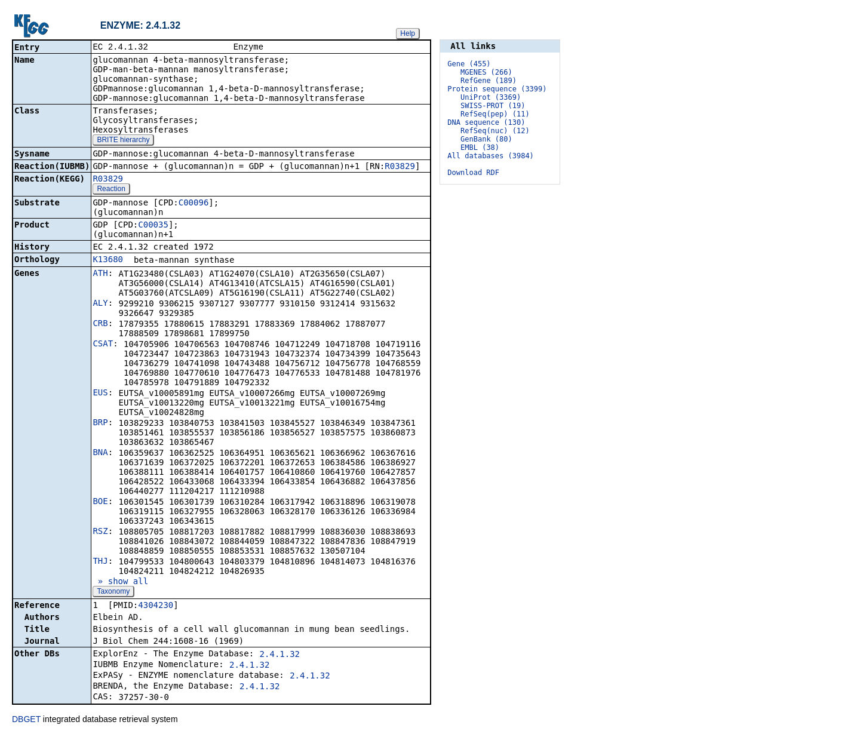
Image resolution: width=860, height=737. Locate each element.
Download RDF (473, 172)
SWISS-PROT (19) (492, 106)
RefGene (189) (488, 80)
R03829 (400, 167)
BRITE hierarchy (123, 141)
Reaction (111, 190)
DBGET (26, 720)
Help (407, 33)
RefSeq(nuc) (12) (495, 131)
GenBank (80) (486, 139)
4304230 (155, 606)
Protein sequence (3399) (496, 89)
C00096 (194, 203)
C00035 (153, 226)
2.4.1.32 (280, 655)
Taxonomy (113, 592)
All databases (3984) (490, 156)
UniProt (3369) (490, 97)
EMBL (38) (479, 147)
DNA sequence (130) (486, 122)
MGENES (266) (486, 72)
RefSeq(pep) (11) (495, 114)
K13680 (108, 260)
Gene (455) (468, 64)
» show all (120, 582)
